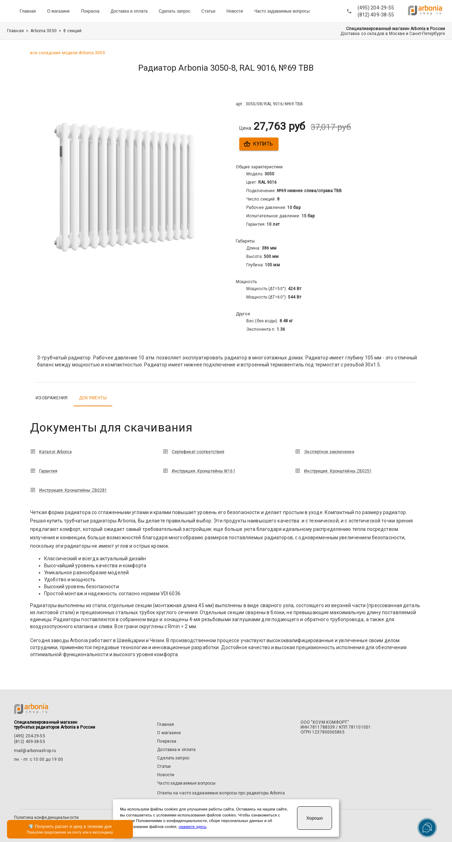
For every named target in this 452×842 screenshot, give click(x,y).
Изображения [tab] (51, 398)
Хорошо (314, 818)
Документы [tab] (92, 398)
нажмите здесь (192, 827)
